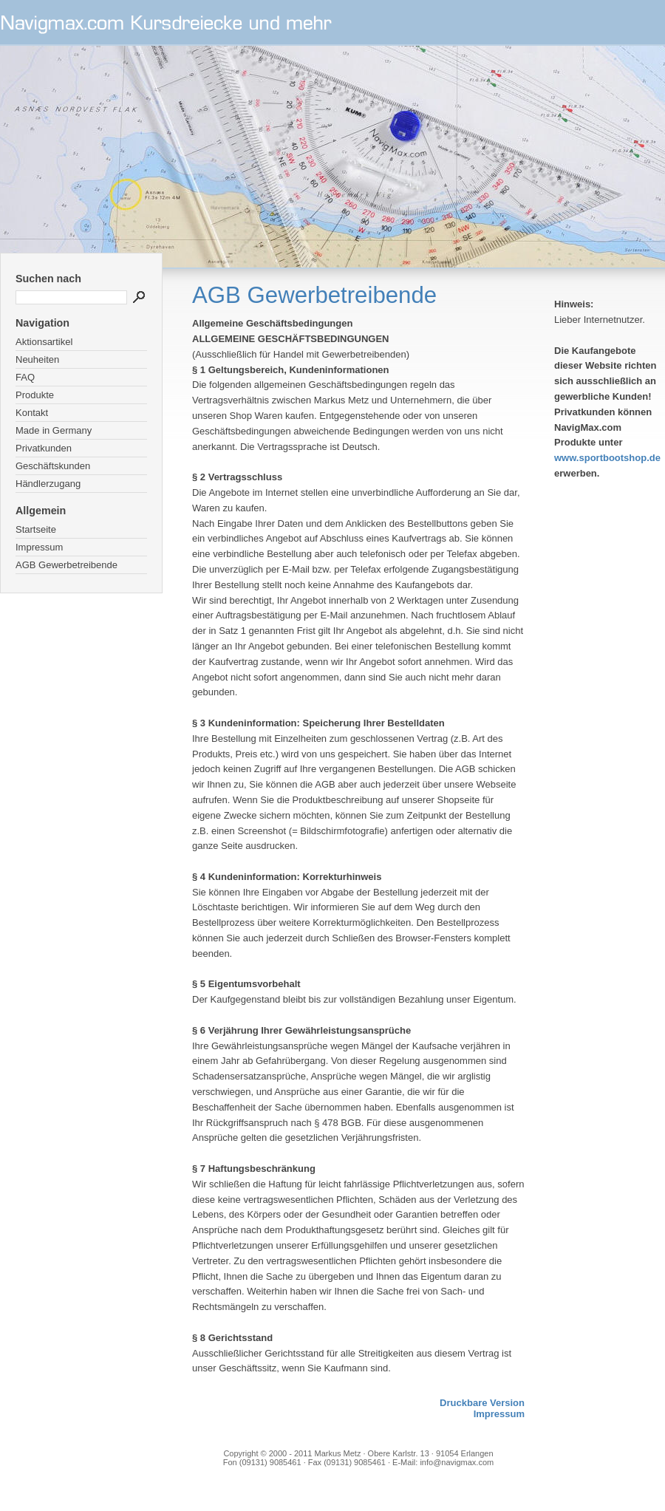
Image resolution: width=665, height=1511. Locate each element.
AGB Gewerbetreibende (66, 564)
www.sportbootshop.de (607, 457)
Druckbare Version (482, 1402)
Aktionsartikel (44, 341)
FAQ (25, 377)
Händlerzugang (48, 483)
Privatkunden (44, 448)
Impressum (39, 547)
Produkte (35, 394)
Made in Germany (54, 430)
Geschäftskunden (53, 465)
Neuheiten (37, 359)
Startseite (36, 529)
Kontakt (32, 412)
